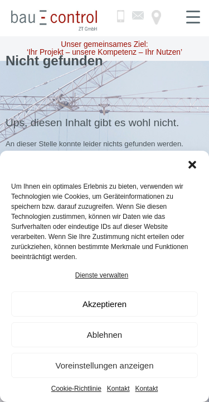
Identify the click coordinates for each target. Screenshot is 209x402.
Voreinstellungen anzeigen (105, 365)
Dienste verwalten (101, 275)
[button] (192, 164)
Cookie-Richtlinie (76, 389)
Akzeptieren (104, 304)
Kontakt (118, 389)
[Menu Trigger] (193, 16)
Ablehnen (104, 334)
